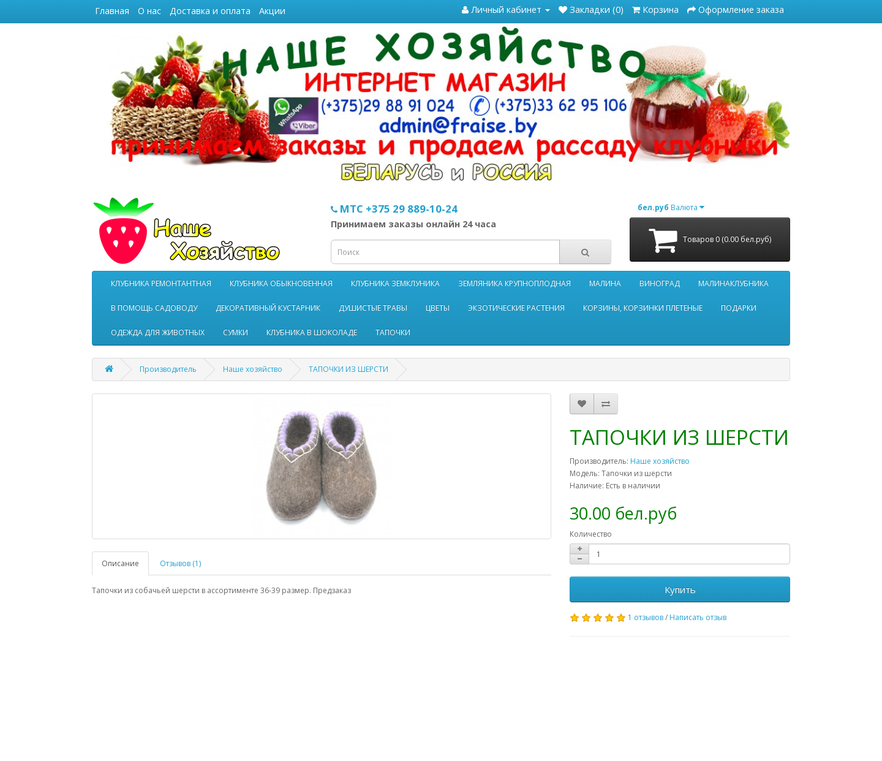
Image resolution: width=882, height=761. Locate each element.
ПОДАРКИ (738, 308)
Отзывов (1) (180, 563)
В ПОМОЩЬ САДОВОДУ (154, 308)
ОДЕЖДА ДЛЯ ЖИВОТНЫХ (158, 332)
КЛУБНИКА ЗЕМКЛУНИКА (395, 283)
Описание (120, 563)
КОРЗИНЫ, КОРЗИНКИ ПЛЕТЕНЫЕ (643, 308)
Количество (591, 534)
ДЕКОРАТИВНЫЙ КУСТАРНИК (268, 308)
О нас (149, 11)
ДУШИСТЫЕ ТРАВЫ (373, 308)
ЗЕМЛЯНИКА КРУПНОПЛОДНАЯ (514, 283)
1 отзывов (645, 617)
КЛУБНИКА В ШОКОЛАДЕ (311, 332)
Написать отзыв (697, 617)
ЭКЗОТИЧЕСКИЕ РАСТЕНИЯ (516, 308)
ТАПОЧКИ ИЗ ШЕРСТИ (348, 369)
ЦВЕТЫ (438, 308)
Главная (112, 11)
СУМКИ (235, 332)
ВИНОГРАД (659, 283)
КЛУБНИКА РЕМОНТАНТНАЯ (161, 283)
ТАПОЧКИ (392, 332)
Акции (272, 11)
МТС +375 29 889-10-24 (394, 209)
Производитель (168, 369)
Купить (680, 589)
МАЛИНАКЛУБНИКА (733, 283)
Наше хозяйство (252, 369)
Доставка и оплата (210, 11)
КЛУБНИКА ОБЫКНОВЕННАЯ (281, 283)
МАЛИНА (605, 283)
